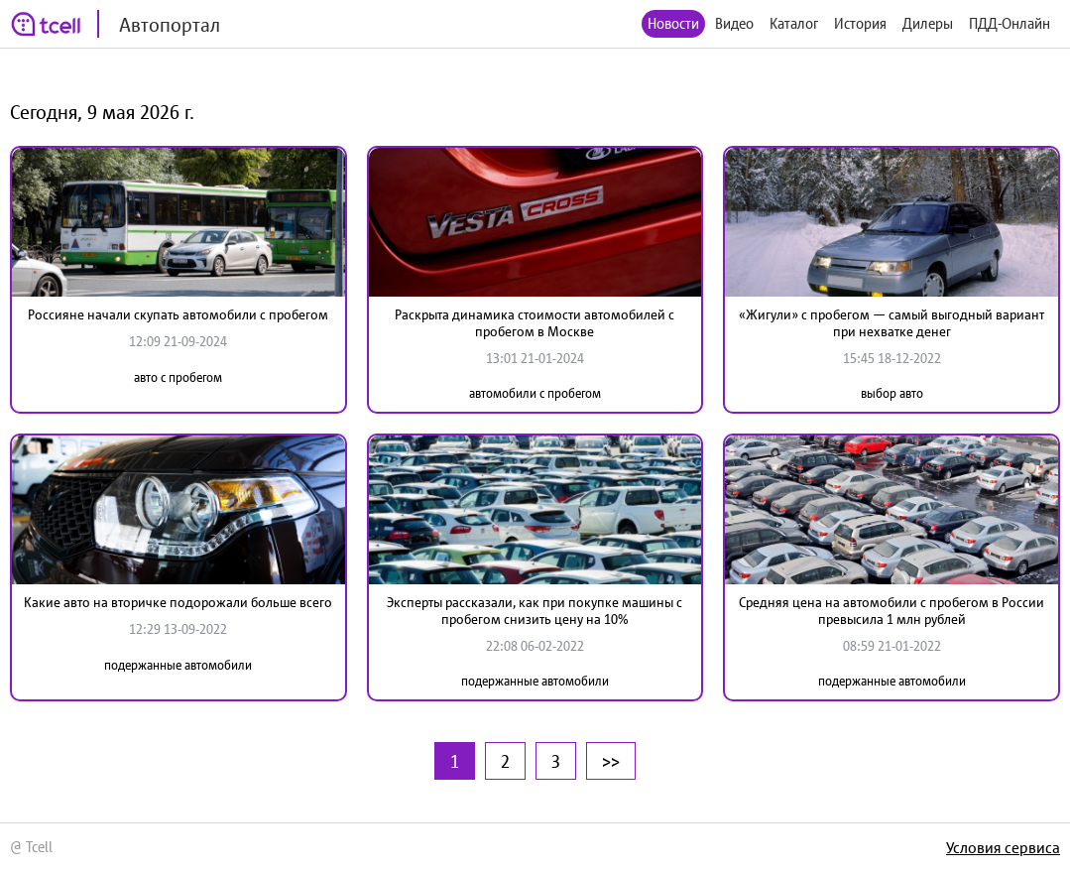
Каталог (794, 23)
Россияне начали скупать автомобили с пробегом (178, 314)
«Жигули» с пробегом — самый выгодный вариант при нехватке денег (891, 323)
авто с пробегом (178, 377)
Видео (734, 23)
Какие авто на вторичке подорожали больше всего (178, 602)
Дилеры (927, 23)
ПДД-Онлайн (1009, 23)
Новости (673, 23)
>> (611, 761)
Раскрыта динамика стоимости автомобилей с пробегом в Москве (534, 323)
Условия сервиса (1003, 847)
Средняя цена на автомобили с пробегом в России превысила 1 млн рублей (891, 610)
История (860, 23)
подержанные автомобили (178, 665)
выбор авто (892, 393)
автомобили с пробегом (535, 393)
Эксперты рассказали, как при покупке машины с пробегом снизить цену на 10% (534, 610)
